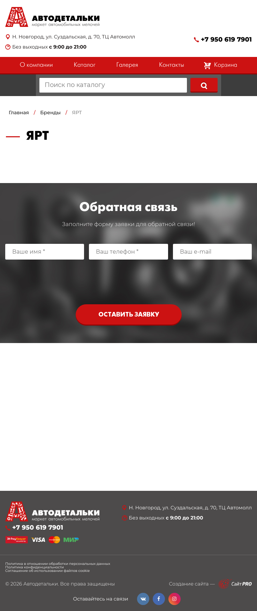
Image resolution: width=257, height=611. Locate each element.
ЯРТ (77, 112)
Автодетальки (40, 584)
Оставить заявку (128, 315)
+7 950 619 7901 (226, 39)
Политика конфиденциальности (34, 567)
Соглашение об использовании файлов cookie (47, 571)
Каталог (84, 65)
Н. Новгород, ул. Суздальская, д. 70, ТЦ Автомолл (73, 37)
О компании (36, 65)
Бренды (50, 112)
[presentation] (129, 280)
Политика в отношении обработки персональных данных (57, 564)
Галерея (127, 65)
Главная (19, 112)
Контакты (171, 65)
